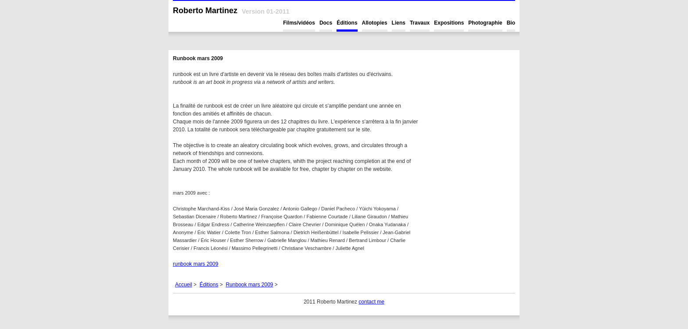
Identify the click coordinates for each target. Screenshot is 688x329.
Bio (511, 23)
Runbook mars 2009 (249, 285)
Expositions (449, 23)
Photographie (485, 23)
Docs (325, 23)
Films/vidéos (299, 23)
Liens (398, 23)
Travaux (420, 23)
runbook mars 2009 (195, 264)
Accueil (183, 285)
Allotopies (374, 23)
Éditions (347, 23)
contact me (371, 302)
